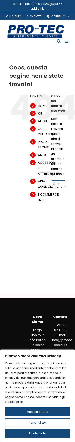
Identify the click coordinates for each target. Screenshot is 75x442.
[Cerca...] (58, 183)
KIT (40, 113)
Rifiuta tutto (37, 433)
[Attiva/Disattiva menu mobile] (67, 41)
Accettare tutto (37, 412)
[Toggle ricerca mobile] (59, 41)
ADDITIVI (44, 121)
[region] (37, 396)
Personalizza (37, 423)
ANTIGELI (45, 155)
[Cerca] (54, 183)
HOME (42, 105)
